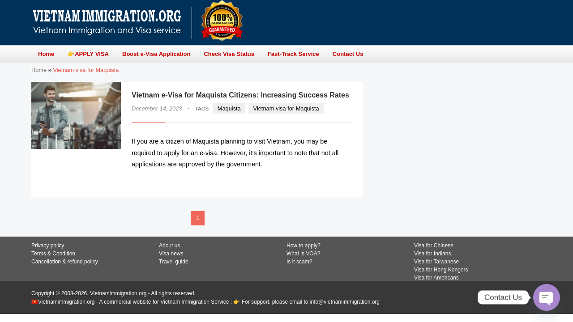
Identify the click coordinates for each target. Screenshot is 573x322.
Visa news (171, 253)
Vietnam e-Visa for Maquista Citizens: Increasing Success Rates (240, 95)
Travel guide (173, 261)
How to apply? (303, 245)
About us (169, 245)
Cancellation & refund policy (64, 261)
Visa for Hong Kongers (441, 270)
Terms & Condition (53, 253)
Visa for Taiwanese (436, 261)
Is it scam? (299, 261)
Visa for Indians (432, 253)
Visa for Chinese (433, 245)
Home (39, 70)
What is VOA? (303, 253)
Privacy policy (47, 245)
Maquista (229, 108)
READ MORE (325, 181)
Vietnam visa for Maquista (286, 108)
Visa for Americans (436, 278)
